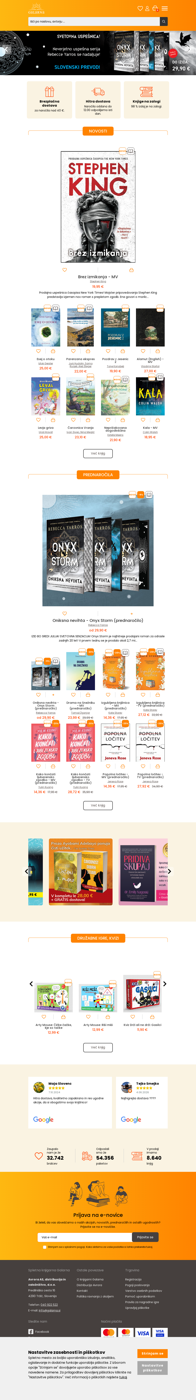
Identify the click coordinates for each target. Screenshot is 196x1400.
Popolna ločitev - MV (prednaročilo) (115, 780)
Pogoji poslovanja (137, 1290)
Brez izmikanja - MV (98, 277)
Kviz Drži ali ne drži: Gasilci (142, 1030)
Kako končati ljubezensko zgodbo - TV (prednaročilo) (80, 781)
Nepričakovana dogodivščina (115, 431)
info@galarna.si (49, 1315)
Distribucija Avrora (89, 1290)
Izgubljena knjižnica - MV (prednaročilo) (115, 709)
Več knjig (98, 456)
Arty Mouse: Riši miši (98, 1029)
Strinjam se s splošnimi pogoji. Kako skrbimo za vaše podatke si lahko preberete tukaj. (100, 1251)
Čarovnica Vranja (81, 430)
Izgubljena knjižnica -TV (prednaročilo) (150, 709)
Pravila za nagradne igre (142, 1307)
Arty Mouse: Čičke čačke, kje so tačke (53, 1030)
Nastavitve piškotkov (152, 1368)
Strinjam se (152, 1353)
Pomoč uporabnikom (140, 1301)
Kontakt (82, 1296)
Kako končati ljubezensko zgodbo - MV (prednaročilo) (45, 781)
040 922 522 (49, 1310)
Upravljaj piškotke (137, 1313)
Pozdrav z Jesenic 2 (115, 360)
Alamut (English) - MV (150, 360)
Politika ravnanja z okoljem (95, 1301)
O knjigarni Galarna (90, 1284)
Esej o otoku (45, 359)
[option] (98, 52)
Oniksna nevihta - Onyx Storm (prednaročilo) (98, 624)
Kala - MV (150, 430)
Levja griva (45, 430)
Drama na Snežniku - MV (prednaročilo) (80, 709)
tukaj (123, 1377)
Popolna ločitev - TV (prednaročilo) (150, 779)
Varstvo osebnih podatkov (143, 1296)
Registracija (133, 1284)
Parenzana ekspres (80, 360)
